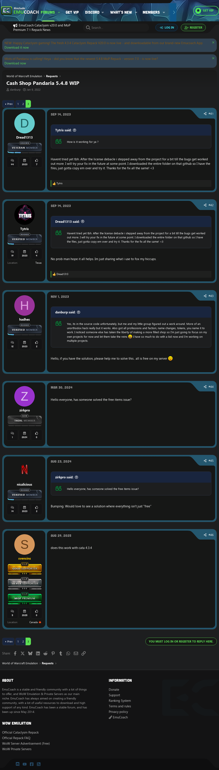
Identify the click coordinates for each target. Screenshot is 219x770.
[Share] (205, 114)
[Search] (116, 28)
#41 (211, 113)
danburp (15, 89)
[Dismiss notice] (213, 43)
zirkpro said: (64, 477)
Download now (15, 63)
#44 (211, 387)
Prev (10, 104)
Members (151, 12)
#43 (211, 296)
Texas (38, 263)
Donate (114, 689)
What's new (121, 12)
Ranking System (120, 700)
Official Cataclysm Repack (20, 732)
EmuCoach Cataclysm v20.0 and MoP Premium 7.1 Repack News (41, 27)
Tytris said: (63, 130)
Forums (48, 12)
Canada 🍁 (35, 622)
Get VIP (72, 12)
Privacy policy (118, 711)
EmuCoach (118, 717)
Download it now (16, 47)
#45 (211, 461)
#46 (211, 535)
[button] (59, 12)
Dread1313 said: (67, 221)
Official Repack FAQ (16, 738)
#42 (211, 205)
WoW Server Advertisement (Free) (26, 743)
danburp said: (65, 312)
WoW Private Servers (16, 749)
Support (114, 695)
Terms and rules (120, 706)
